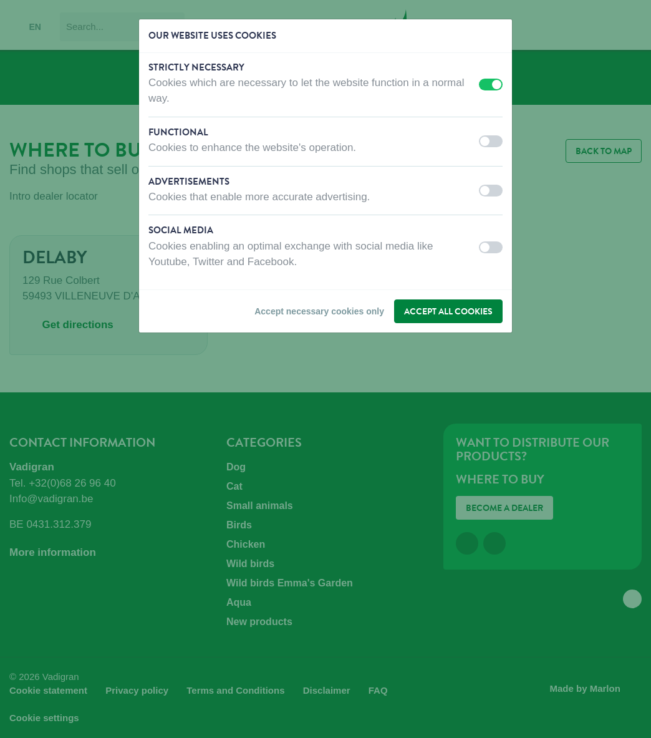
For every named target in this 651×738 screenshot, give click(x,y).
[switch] (491, 84)
